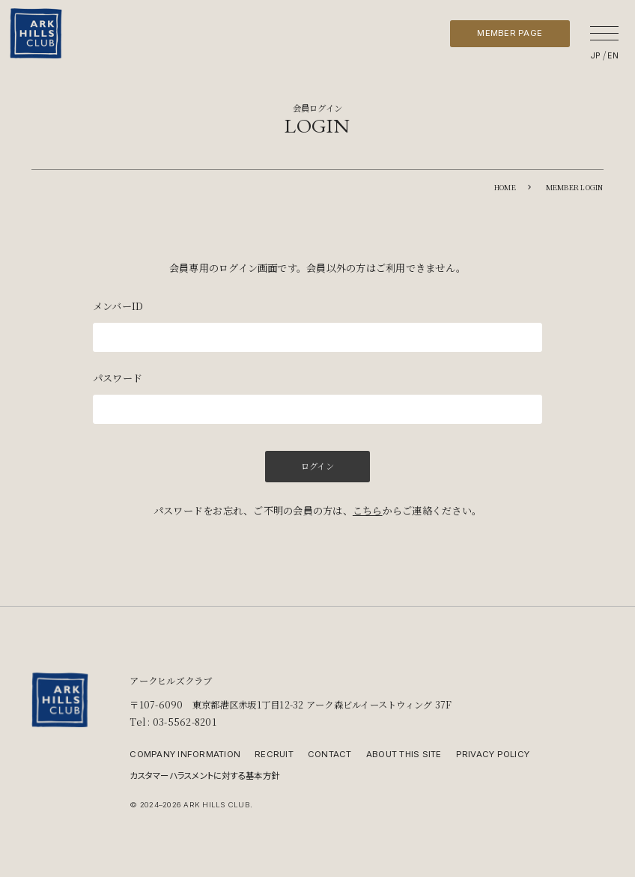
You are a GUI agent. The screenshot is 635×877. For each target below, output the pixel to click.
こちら (368, 510)
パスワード (117, 378)
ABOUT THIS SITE (404, 754)
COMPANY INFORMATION (185, 754)
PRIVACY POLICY (492, 754)
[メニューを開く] (604, 32)
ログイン (317, 466)
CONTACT (330, 754)
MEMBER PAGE (509, 33)
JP (596, 56)
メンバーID (118, 306)
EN (613, 56)
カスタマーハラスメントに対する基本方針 (204, 775)
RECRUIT (274, 754)
